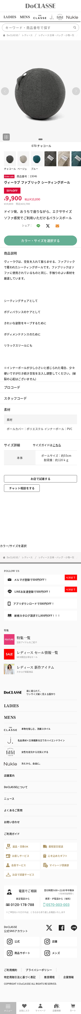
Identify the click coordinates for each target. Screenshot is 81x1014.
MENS (25, 17)
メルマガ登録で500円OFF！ (42, 578)
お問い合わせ (12, 822)
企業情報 (68, 977)
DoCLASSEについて (16, 787)
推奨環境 (49, 977)
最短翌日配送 (53, 846)
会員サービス (16, 865)
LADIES (10, 17)
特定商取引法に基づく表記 (20, 977)
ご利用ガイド (12, 834)
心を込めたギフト (55, 856)
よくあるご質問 (13, 810)
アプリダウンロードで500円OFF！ (31, 604)
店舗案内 (9, 775)
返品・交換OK (17, 846)
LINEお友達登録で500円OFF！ (42, 590)
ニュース (9, 798)
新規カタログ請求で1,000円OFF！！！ (34, 615)
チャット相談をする (22, 488)
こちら (57, 445)
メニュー (8, 1008)
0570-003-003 (58, 905)
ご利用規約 (10, 970)
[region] (40, 17)
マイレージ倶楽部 (56, 865)
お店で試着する (40, 479)
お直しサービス (17, 856)
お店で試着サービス (20, 874)
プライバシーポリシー (39, 970)
